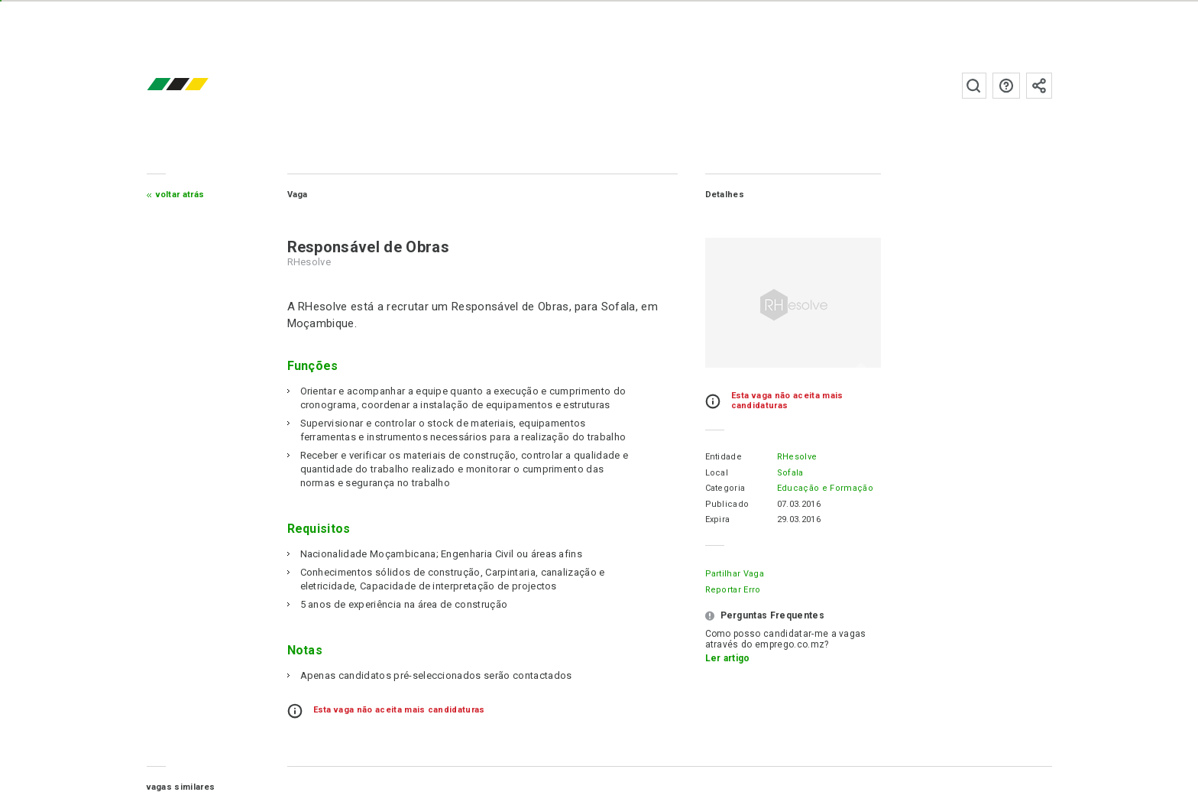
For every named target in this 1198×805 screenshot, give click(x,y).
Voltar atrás (180, 195)
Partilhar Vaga (734, 574)
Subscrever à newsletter (1039, 86)
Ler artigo (727, 658)
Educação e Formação (825, 488)
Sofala (790, 473)
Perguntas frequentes (1006, 86)
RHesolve (797, 457)
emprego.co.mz (200, 85)
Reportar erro (733, 590)
